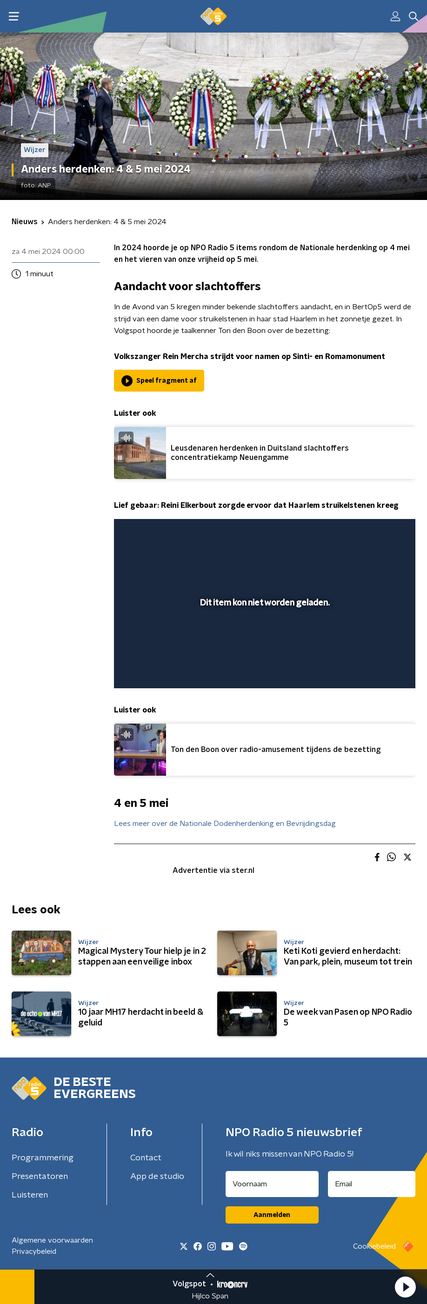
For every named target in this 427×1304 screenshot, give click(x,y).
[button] (405, 1287)
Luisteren (30, 1195)
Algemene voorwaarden (52, 1240)
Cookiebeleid (374, 1246)
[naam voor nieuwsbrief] (272, 1184)
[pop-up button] (376, 668)
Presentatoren (40, 1176)
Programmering (42, 1158)
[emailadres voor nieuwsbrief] (372, 1184)
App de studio (157, 1176)
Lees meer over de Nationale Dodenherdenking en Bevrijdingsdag (225, 823)
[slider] (263, 643)
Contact (145, 1158)
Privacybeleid (34, 1251)
